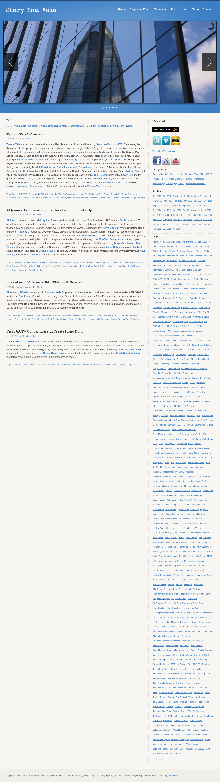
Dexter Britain (183, 359)
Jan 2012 (197, 219)
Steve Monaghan (160, 660)
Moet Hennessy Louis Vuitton (192, 556)
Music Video (189, 561)
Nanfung (201, 561)
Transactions (203, 702)
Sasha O (138, 247)
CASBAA (16, 341)
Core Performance (175, 336)
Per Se (179, 584)
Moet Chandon (171, 556)
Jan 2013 (198, 215)
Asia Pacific (46, 315)
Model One (158, 556)
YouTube (68, 262)
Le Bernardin (184, 519)
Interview (129, 262)
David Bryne (168, 354)
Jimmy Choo (158, 505)
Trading (183, 702)
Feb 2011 (157, 229)
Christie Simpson (180, 321)
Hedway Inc (206, 453)
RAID (168, 608)
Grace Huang (159, 439)
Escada (198, 396)
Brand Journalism (198, 289)
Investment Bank (198, 481)
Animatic (201, 260)
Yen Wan (174, 749)
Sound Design (75, 319)
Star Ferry (24, 296)
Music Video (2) (176, 179)
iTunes (76, 262)
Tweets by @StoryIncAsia (163, 151)
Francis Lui (116, 194)
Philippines (198, 584)
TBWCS (196, 664)
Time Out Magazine (183, 692)
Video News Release (162, 730)
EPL (191, 396)
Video (82, 262)
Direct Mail (194, 364)
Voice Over (158, 735)
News (39, 215)
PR (154, 598)
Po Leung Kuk (185, 589)
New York (193, 566)
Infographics (168, 472)
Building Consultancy (200, 293)
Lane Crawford (198, 514)
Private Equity (163, 598)
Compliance (186, 331)
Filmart (180, 411)
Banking (156, 284)
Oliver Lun (175, 580)
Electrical (176, 392)
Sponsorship (158, 655)
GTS (161, 443)
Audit (193, 275)
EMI (204, 392)
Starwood (198, 655)
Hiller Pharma (181, 458)
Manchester (158, 537)
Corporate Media (186, 340)
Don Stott (157, 382)
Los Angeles (185, 528)
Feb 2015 (178, 201)
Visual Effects (179, 730)
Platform (168, 589)
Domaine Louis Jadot (201, 378)
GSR (155, 443)
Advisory (206, 242)
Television (160, 9)
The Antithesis (159, 673)
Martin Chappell (173, 542)
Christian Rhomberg (162, 321)
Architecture (158, 270)
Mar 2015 (167, 201)
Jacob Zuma (158, 490)
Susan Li (98, 315)
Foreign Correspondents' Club (166, 420)
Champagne (204, 307)
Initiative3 (179, 472)
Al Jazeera (12, 220)
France (184, 420)
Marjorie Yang (131, 315)
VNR (189, 730)
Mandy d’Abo (171, 537)
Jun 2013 (157, 215)
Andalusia (208, 256)
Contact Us (173, 775)
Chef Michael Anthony (163, 317)
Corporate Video (140, 9)
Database (157, 354)
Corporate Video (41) (194, 174)
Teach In (206, 664)
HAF (179, 448)
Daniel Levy (164, 350)
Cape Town (158, 303)
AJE (33, 262)
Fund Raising (207, 420)
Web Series (186, 735)
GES (179, 425)
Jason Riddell (57, 167)
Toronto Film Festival (177, 697)
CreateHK (40, 365)
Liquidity (202, 523)
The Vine (192, 688)
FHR (180, 406)
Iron (189, 486)
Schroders (184, 627)
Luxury (168, 533)
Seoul (180, 631)
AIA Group (198, 246)
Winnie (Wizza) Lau (180, 739)
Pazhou (171, 584)
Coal (172, 326)
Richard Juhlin (204, 617)
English (43, 262)
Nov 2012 (208, 215)
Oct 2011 (167, 224)
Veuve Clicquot (184, 725)
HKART (192, 458)
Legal (167, 523)
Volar (166, 735)
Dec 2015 (167, 196)
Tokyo (155, 697)
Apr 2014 (187, 206)
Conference (50, 365)
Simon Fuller (158, 645)
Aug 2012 (167, 219)
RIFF (155, 622)
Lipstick (193, 523)
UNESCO (157, 720)
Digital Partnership (161, 364)
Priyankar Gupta (178, 598)
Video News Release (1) (196, 183)
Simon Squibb (172, 645)
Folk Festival (207, 415)
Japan (155, 495)
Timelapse (198, 692)
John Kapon (158, 509)
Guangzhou (23, 270)
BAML (174, 279)
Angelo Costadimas (81, 167)
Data (209, 350)
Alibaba (199, 251)
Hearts (183, 453)
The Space (196, 683)
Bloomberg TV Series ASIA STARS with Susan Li (45, 282)
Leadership (197, 519)
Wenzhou (33, 270)
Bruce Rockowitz (129, 194)
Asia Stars (57, 315)
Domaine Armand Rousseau (194, 368)
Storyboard (191, 660)
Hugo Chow (181, 462)
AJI (37, 262)
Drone (108, 198)
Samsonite (36, 186)
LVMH (175, 533)
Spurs (176, 655)
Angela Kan (171, 260)
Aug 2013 (197, 210)
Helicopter (124, 198)
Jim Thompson (69, 194)
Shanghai (207, 631)
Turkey (176, 711)
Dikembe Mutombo (179, 364)
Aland (155, 242)
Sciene (203, 627)
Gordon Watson (187, 434)
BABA (166, 279)
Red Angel (195, 608)
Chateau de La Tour (170, 312)
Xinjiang (195, 744)
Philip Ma (93, 194)
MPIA (209, 556)
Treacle (169, 706)
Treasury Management (194, 706)
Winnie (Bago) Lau (161, 739)
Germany (172, 425)
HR (172, 462)
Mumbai (172, 561)
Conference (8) (176, 174)
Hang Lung (158, 453)
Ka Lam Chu (133, 171)
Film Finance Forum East (164, 411)
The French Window (177, 678)
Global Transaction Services (165, 434)
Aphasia (195, 265)
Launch (156, 519)
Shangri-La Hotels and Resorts (166, 636)
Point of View (159, 594)
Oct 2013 (177, 210)
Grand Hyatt (189, 439)
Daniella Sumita (178, 350)
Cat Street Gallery (191, 303)
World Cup (157, 744)
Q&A (201, 603)
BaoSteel (166, 284)
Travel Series (159, 706)
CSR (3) (209, 174)
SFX (199, 631)
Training (192, 702)
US (166, 725)
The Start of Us (159, 688)
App (208, 265)
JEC (168, 500)
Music (180, 561)
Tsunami (156, 711)
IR (185, 486)
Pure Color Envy (189, 603)
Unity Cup (167, 720)
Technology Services (174, 669)
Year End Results (160, 749)
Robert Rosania (172, 622)
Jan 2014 (157, 210)
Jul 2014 (167, 206)
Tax (189, 664)
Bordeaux (177, 289)
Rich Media (192, 617)
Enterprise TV (181, 396)
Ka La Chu (184, 509)
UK (192, 716)
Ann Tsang (168, 265)
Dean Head (181, 354)
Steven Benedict (177, 660)
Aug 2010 (177, 229)
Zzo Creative (176, 753)
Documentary (102, 262)
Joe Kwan (184, 505)
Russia (208, 622)
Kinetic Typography (199, 509)
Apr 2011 (207, 224)
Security (172, 631)
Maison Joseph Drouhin (198, 533)
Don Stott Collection (172, 382)
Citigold (165, 326)
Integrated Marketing (162, 476)
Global (210, 425)
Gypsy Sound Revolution (164, 448)
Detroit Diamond (168, 359)
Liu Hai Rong (159, 528)
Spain (193, 650)
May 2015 (157, 201)
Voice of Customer (201, 730)
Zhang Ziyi (199, 749)
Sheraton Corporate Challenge (166, 641)
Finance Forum (200, 411)
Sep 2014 (157, 206)
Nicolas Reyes (172, 575)
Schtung (194, 627)
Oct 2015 (187, 196)
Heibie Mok (158, 458)
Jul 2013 (207, 210)
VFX (195, 725)
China (41, 270)
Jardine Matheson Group (191, 495)
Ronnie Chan (30, 319)
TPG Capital (158, 702)
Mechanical (158, 547)
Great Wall (201, 439)
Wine (205, 735)
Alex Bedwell (188, 251)
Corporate (190, 336)
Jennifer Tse (177, 500)
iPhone (174, 486)
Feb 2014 (207, 206)
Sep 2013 (187, 210)
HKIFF (200, 458)
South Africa (183, 650)
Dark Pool (201, 350)
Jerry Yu (188, 500)
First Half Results (177, 415)
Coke (200, 326)
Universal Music (181, 720)
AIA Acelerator (186, 246)
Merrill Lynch (158, 552)
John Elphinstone (198, 505)
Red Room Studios (183, 613)
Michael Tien (82, 194)
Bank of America (201, 279)
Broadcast (90, 262)
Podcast (196, 589)
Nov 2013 (167, 210)
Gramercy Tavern (174, 439)
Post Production (133, 319)
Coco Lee (119, 315)
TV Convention (30, 341)
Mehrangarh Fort (204, 547)
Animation (157, 265)
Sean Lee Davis (105, 144)
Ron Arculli (42, 319)
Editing (86, 319)
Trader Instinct (172, 702)
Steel (206, 655)
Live (168, 528)
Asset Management (161, 275)
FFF (175, 406)
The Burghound (203, 673)
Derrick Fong (203, 354)
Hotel (167, 462)
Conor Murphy (159, 336)
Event (169, 401)
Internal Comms (160, 481)
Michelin (182, 552)
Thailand (199, 669)
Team (195, 9)
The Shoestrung (183, 683)
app (202, 265)
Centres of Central (171, 307)
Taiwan (183, 664)
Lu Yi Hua (196, 528)
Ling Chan (184, 523)
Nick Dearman (185, 570)
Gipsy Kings (200, 425)
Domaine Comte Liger (184, 373)
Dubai (192, 382)
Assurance (177, 275)
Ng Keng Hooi (159, 570)
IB (157, 467)
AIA (176, 246)
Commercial (173, 331)
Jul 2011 (177, 224)
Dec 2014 (198, 201)
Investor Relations (161, 486)
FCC (155, 406)
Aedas (156, 246)
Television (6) (159, 183)
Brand (73, 365)
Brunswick (184, 293)
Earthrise (125, 220)
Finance (188, 411)
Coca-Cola (181, 326)
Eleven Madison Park (191, 392)
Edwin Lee (127, 175)
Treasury (179, 706)
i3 (154, 467)
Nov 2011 (157, 224)
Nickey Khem (159, 575)
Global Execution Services (184, 429)
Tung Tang (166, 711)
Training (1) (171, 183)
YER (182, 749)
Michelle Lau (193, 552)
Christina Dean (40, 266)
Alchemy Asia (175, 251)
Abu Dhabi (176, 242)
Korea (155, 514)
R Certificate (84, 235)
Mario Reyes (191, 537)
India (186, 467)
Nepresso (22, 186)
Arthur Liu (169, 270)
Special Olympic (205, 650)
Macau (183, 533)
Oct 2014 (208, 201)
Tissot (50, 186)
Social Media (196, 645)
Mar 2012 (187, 219)
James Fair (196, 490)
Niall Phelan (113, 182)
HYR (208, 462)
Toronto (163, 697)
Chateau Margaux (188, 312)
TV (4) (181, 183)
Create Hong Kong (53, 353)
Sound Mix (95, 319)
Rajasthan (176, 608)
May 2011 (196, 224)
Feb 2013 (188, 215)
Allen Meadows (186, 256)
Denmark (192, 354)
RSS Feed (157, 760)
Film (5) (156, 179)
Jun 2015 (207, 196)
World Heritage (170, 744)
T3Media (175, 664)
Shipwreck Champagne (192, 641)
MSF (155, 561)
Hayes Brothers (171, 453)
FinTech (164, 415)
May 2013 (167, 215)
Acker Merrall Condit (192, 242)
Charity (156, 312)
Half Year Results (202, 448)
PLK (175, 589)
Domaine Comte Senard (164, 378)
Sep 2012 (157, 219)
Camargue (183, 298)
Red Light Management (163, 613)
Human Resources (196, 462)
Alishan (207, 251)
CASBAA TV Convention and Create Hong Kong (45, 331)
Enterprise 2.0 (167, 396)
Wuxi (188, 744)
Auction (186, 275)
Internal (206, 476)
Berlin (198, 284)
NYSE (155, 580)
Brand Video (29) (160, 174)
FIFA (186, 406)
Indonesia (200, 467)
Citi (205, 321)
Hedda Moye (193, 453)
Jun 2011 (186, 224)
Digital (86, 365)
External (187, 401)
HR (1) (164, 179)
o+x (167, 580)
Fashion (24, 266)
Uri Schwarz (158, 725)
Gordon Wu (56, 194)
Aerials (116, 198)
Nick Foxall (41, 167)
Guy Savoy (182, 443)
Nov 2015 (177, 196)
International (53, 262)
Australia (202, 275)
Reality (186, 608)
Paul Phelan (193, 580)
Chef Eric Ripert (205, 312)
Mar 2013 (177, 215)
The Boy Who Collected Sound (181, 673)
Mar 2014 (197, 206)
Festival (167, 406)
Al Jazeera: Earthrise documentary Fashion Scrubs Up (49, 210)
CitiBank (156, 326)
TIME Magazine (166, 692)
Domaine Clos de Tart (162, 373)
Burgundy (157, 298)
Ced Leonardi (206, 303)
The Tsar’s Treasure (177, 688)
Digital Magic (204, 359)
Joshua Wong (171, 509)
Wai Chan (175, 735)
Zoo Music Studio (101, 178)
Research (207, 613)
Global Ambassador (161, 429)
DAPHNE (191, 350)
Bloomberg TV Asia (17, 292)
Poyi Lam (205, 594)
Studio (184, 9)
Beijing (175, 284)
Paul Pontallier (159, 584)
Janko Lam (74, 266)
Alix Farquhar (159, 256)
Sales (164, 627)
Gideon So (188, 425)
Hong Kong (135, 198)
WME (207, 739)
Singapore (184, 645)
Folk (198, 415)
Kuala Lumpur (172, 514)
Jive (167, 505)
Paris (184, 580)
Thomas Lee (202, 688)
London (175, 528)
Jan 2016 (157, 196)
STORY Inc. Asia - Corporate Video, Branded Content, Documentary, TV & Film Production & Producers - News (70, 126)
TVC (175, 716)
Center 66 (157, 307)
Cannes (202, 298)
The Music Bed (194, 678)
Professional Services (162, 603)
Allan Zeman (104, 194)
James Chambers (182, 490)
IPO (180, 486)
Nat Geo (167, 566)
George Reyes (159, 425)
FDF (161, 406)
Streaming (202, 660)
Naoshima (157, 566)
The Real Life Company (163, 683)
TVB (120, 144)
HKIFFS (208, 458)
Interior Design (194, 476)
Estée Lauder (159, 401)
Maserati (11, 186)
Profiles (177, 603)
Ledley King (158, 523)
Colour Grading (118, 319)
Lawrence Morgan (169, 519)
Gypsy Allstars (194, 443)
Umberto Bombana (14, 319)
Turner (184, 711)
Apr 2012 (177, 219)
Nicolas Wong (187, 575)
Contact (207, 9)
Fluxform (191, 415)
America (198, 256)
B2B (155, 279)
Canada (193, 298)
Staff (182, 655)
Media (192, 547)
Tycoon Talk (13, 144)
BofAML (156, 289)
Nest (185, 566)
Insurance (190, 472)
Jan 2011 (167, 229)
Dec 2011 (207, 219)
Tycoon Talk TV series (24, 134)
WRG (181, 744)
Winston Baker (196, 739)
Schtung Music (46, 250)
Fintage (156, 415)
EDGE (203, 387)
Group (210, 439)
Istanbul (196, 486)
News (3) (189, 179)
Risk (161, 622)
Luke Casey (158, 533)
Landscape (185, 514)
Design (156, 359)
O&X (162, 580)
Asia (143, 198)
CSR (155, 350)
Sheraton (186, 636)
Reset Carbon (86, 266)
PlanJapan (157, 589)
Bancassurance (185, 279)
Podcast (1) (199, 179)
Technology (158, 669)
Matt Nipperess (204, 542)
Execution (177, 401)
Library (175, 523)
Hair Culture (187, 448)
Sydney (165, 664)
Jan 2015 (188, 201)
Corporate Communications (165, 340)
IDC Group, (165, 467)
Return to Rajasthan (176, 617)
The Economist (159, 678)
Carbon (168, 303)
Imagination (177, 467)
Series (90, 315)
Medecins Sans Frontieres (176, 547)
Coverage (157, 345)
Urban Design (196, 720)
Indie (192, 467)
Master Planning (189, 542)
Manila (181, 537)
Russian (156, 627)
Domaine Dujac (183, 378)
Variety (173, 725)
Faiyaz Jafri (25, 178)
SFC (194, 631)
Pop (176, 594)
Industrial (157, 472)
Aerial (162, 246)
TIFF (155, 692)
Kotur (162, 514)
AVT (209, 275)
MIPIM (210, 552)
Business (33, 194)
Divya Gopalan (111, 228)
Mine (203, 552)
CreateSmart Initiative (128, 353)
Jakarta (169, 490)
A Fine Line (165, 242)
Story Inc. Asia (79, 159)
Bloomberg (16, 315)
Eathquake (158, 387)
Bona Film (166, 289)
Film (173, 9)
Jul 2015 (197, 196)
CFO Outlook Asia (190, 307)
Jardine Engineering (169, 495)
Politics (169, 594)
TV (39, 194)
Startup (189, 655)
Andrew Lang (159, 260)
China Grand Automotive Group (195, 317)
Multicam (64, 319)
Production (11, 198)
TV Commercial (200, 711)
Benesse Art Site (186, 284)
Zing (208, 749)
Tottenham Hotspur (197, 697)
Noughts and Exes (203, 575)
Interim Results (179, 476)
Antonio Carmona (182, 265)
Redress (22, 231)
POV (197, 594)
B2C (160, 279)
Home (122, 9)
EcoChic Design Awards (113, 239)
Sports (169, 655)
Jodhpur (174, 505)
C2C (175, 298)
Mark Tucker (158, 542)
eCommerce (192, 387)
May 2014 (177, 206)
